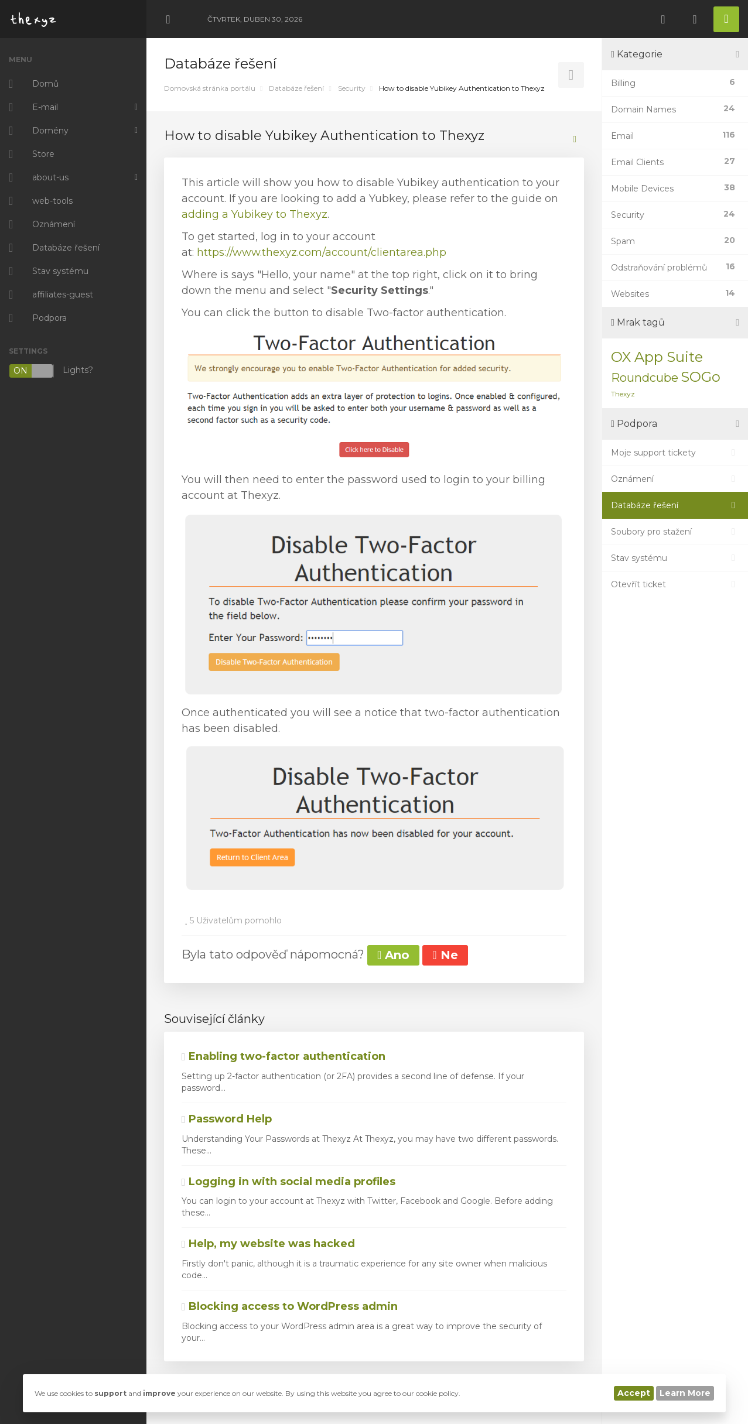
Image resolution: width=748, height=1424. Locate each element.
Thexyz (623, 393)
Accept (633, 1393)
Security (352, 88)
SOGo (700, 376)
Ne (444, 955)
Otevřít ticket (675, 584)
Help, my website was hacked (268, 1243)
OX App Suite (657, 356)
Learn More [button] (685, 1393)
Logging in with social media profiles (288, 1181)
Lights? (51, 371)
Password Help (227, 1118)
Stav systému (675, 558)
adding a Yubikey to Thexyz (254, 214)
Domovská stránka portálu (209, 88)
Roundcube (644, 378)
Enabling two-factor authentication (283, 1056)
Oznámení (675, 479)
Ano (393, 955)
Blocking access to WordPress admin (290, 1306)
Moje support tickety (675, 453)
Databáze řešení (296, 88)
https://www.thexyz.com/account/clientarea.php (321, 252)
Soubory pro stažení (675, 532)
